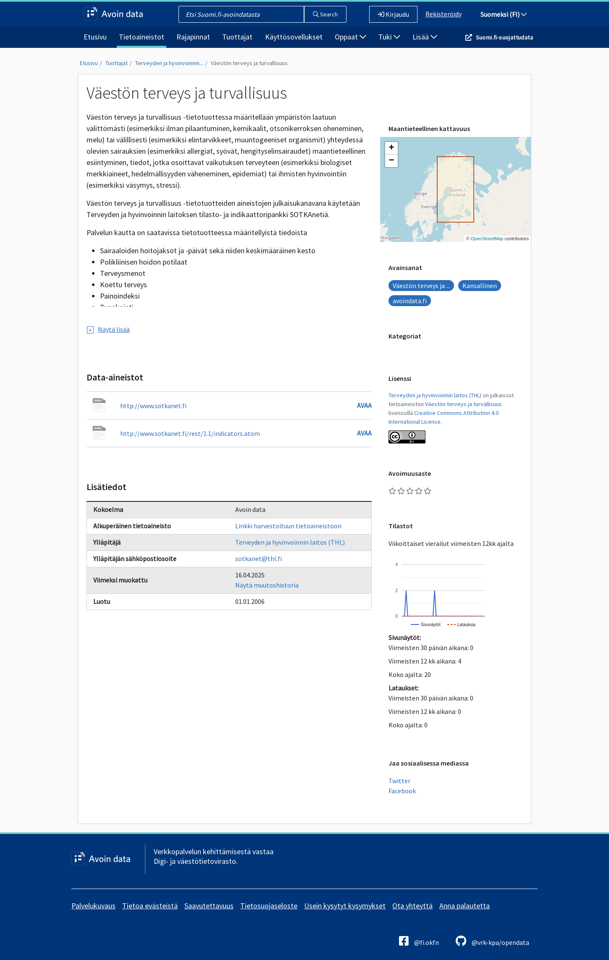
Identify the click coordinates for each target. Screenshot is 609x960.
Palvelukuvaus (93, 905)
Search (325, 14)
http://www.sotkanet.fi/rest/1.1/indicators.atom (190, 433)
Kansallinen (479, 285)
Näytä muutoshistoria (267, 585)
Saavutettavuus (209, 905)
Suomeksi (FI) (503, 14)
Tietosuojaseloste (268, 905)
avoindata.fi (410, 300)
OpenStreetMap (487, 238)
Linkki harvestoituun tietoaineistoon (288, 526)
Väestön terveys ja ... (421, 285)
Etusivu (95, 37)
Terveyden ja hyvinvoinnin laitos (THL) (290, 542)
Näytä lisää (108, 329)
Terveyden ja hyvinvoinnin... (169, 63)
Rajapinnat (193, 37)
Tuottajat (237, 37)
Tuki (389, 37)
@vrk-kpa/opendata (492, 941)
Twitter (399, 780)
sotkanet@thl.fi (258, 558)
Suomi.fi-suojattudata (504, 37)
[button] (391, 148)
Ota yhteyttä (412, 905)
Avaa (364, 405)
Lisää (424, 37)
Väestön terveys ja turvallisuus (249, 63)
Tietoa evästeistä (150, 905)
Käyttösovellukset (294, 37)
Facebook (402, 791)
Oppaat (350, 37)
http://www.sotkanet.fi (153, 405)
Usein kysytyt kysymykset (345, 905)
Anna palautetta (464, 905)
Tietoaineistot (141, 37)
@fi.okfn (419, 941)
